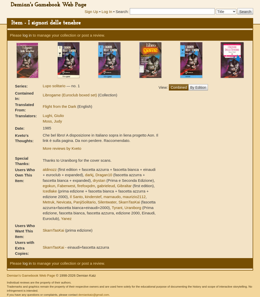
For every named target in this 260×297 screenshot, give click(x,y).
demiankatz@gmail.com (93, 294)
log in (27, 35)
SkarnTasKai (129, 202)
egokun (49, 186)
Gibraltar (124, 186)
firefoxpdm (86, 186)
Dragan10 (103, 175)
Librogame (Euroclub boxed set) (70, 95)
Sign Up (91, 11)
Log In (107, 11)
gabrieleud (106, 186)
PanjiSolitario (84, 202)
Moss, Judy (52, 121)
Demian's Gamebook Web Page (48, 5)
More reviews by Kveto (62, 148)
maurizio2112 (134, 197)
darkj (89, 175)
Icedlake (50, 191)
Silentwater (107, 202)
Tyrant (117, 207)
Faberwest (66, 186)
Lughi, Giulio (53, 115)
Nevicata (63, 202)
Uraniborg (132, 207)
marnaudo (112, 197)
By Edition (198, 87)
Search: (122, 11)
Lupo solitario (54, 86)
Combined (179, 87)
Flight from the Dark (60, 106)
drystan (99, 180)
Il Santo (76, 197)
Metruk (48, 202)
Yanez (66, 218)
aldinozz (50, 169)
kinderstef (93, 197)
